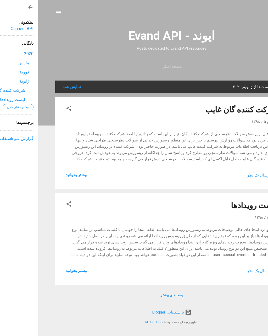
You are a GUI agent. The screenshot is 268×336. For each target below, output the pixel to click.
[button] (31, 109)
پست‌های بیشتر (134, 295)
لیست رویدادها (216, 205)
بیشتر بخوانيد (38, 175)
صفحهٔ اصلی (134, 66)
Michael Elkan (116, 322)
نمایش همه (34, 86)
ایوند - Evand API (134, 36)
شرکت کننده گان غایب (204, 109)
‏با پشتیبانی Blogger (134, 312)
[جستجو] (247, 14)
